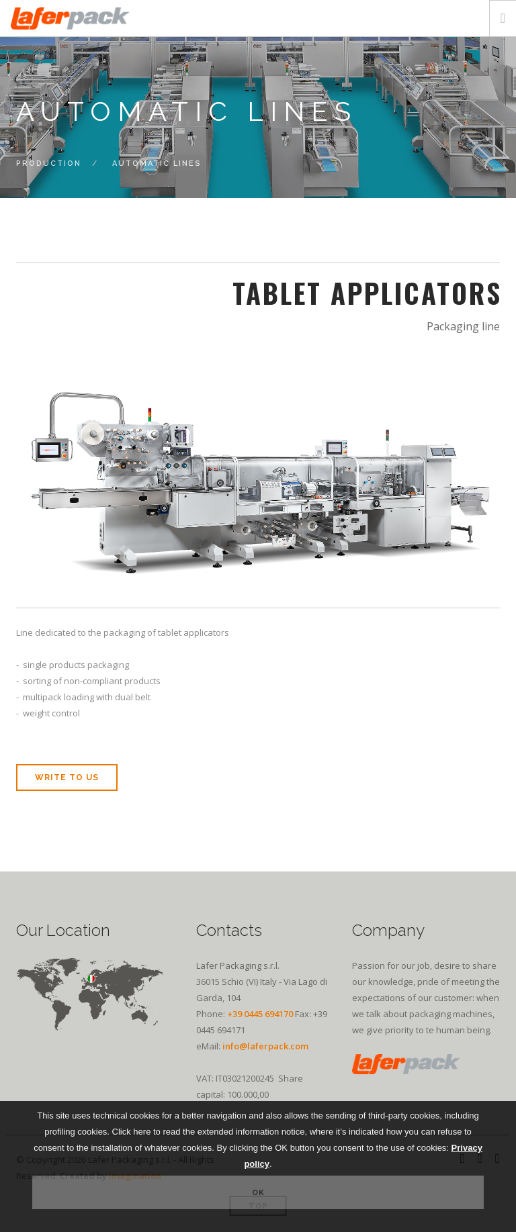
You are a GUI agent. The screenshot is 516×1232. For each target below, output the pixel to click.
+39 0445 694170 (260, 1014)
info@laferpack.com (265, 1046)
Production (48, 163)
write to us (67, 777)
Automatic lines (157, 163)
